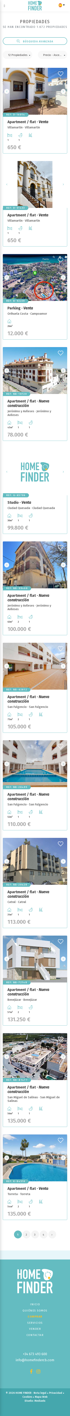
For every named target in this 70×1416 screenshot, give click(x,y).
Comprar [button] (35, 1316)
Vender (35, 1329)
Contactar (35, 1335)
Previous (7, 91)
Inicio (35, 1304)
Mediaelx (39, 1400)
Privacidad (55, 1393)
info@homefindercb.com (35, 1360)
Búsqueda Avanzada (35, 41)
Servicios (35, 1322)
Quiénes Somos (35, 1310)
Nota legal (40, 1393)
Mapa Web (41, 1396)
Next (63, 91)
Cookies (27, 1396)
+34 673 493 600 (35, 1354)
